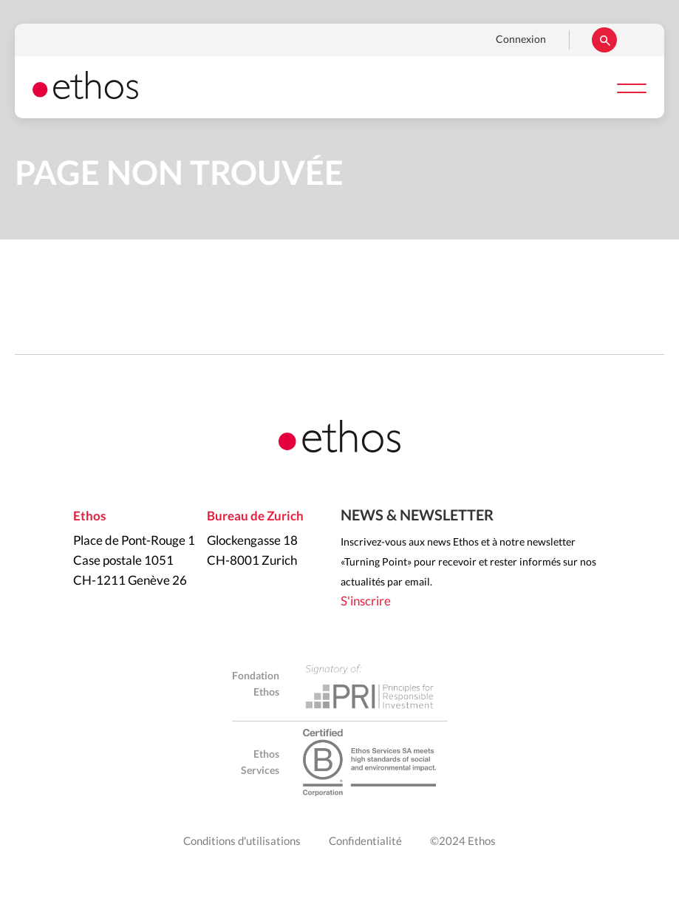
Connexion (521, 40)
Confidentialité (365, 841)
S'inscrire (366, 601)
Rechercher (604, 39)
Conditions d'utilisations (242, 841)
